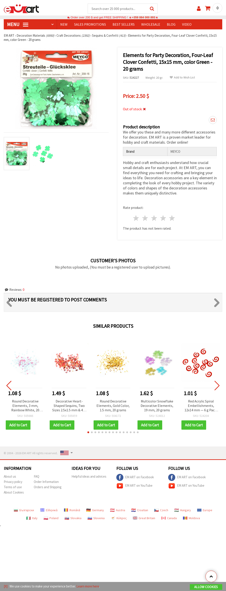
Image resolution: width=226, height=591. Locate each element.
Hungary (182, 510)
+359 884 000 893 (143, 17)
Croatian (139, 510)
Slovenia (96, 518)
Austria (117, 510)
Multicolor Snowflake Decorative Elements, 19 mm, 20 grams (157, 405)
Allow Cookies (206, 587)
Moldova (191, 518)
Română (72, 510)
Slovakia (73, 518)
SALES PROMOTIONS (90, 24)
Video (187, 24)
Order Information (46, 482)
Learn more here (87, 586)
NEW (64, 24)
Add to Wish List (182, 77)
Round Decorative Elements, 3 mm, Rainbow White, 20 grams (25, 406)
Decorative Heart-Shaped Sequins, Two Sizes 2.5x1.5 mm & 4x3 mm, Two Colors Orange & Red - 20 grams (69, 406)
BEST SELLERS (124, 24)
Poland (51, 518)
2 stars (145, 218)
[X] (6, 586)
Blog (171, 24)
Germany (95, 510)
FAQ (36, 477)
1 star (136, 218)
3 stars (154, 218)
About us (10, 477)
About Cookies (14, 492)
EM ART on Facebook (135, 477)
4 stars (163, 218)
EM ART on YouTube (134, 486)
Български (24, 510)
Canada (169, 518)
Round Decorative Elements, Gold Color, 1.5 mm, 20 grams (113, 405)
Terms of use (13, 487)
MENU (17, 24)
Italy (32, 518)
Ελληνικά (49, 510)
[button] (88, 432)
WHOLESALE (150, 24)
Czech (161, 510)
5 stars (172, 218)
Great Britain (144, 518)
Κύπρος (119, 518)
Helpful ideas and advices (89, 477)
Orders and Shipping (48, 487)
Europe (204, 510)
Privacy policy (13, 482)
